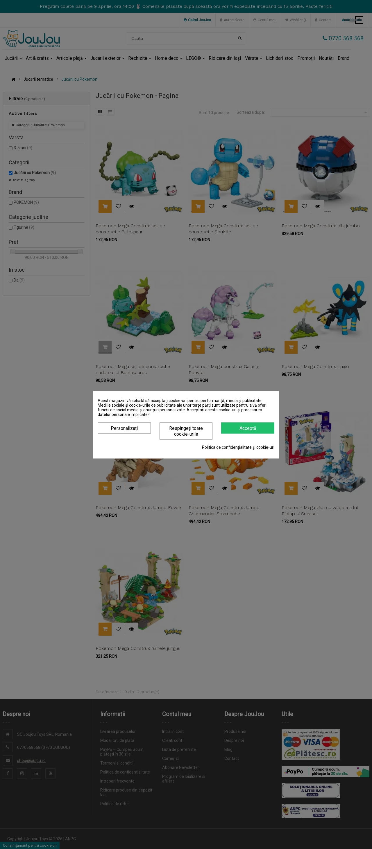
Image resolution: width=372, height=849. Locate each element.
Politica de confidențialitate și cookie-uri (238, 447)
